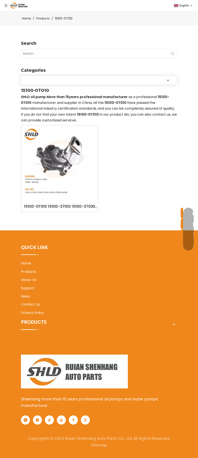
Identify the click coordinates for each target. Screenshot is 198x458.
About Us (28, 279)
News (25, 296)
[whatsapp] (25, 420)
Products (28, 271)
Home (26, 263)
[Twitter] (85, 420)
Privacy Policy (32, 312)
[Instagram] (37, 420)
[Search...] (94, 53)
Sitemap (99, 445)
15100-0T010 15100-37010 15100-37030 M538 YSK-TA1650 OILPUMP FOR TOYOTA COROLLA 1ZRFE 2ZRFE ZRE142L (59, 207)
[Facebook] (73, 420)
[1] (74, 371)
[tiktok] (49, 420)
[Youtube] (61, 420)
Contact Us (30, 304)
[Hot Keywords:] (172, 53)
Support (28, 288)
